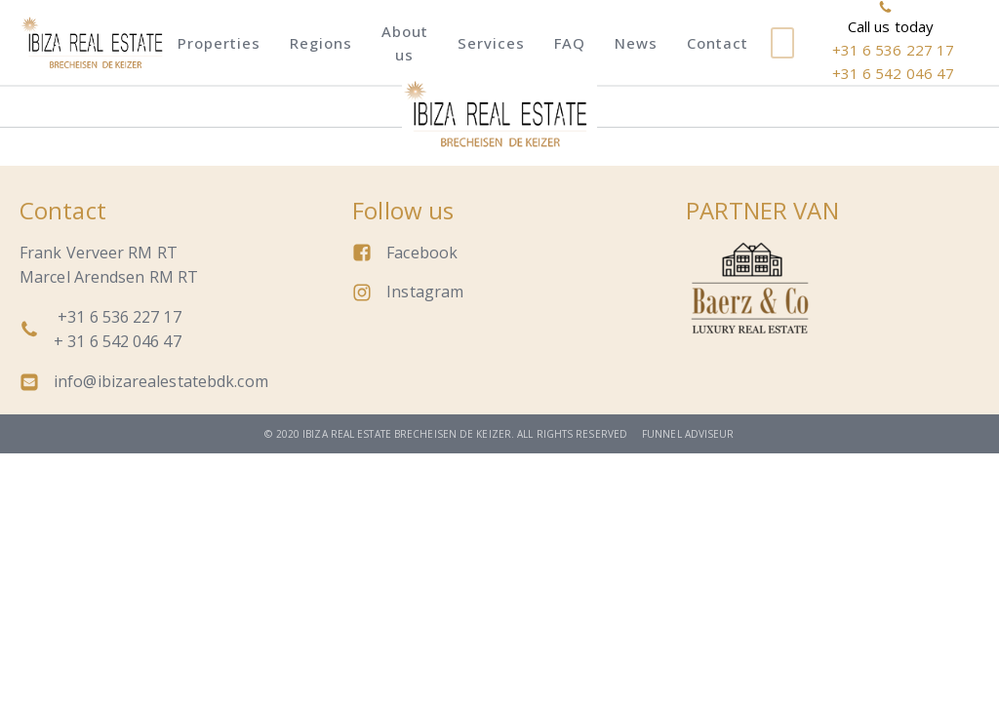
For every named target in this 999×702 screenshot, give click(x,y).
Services (491, 43)
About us (404, 42)
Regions (321, 43)
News (636, 43)
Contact (717, 43)
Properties (219, 43)
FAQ (569, 43)
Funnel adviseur (688, 434)
